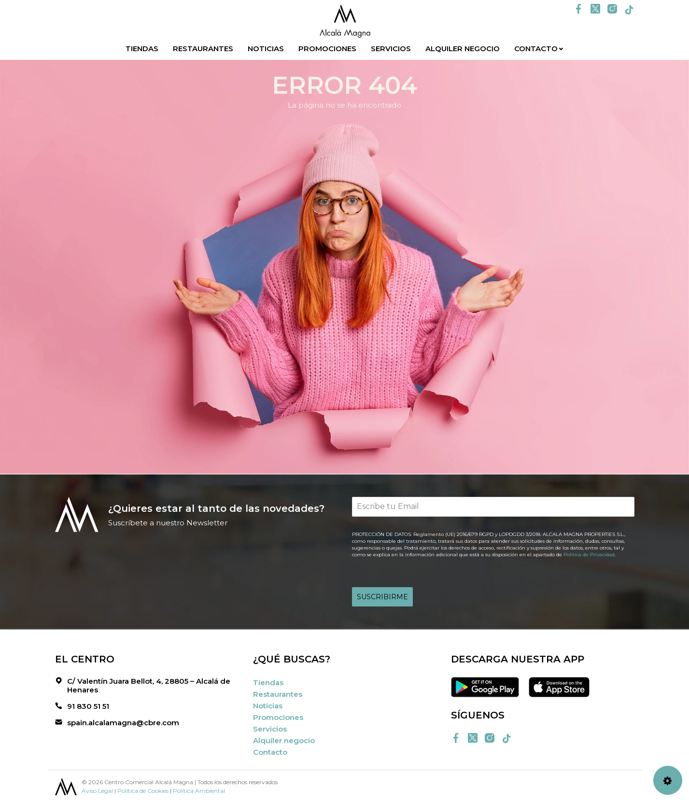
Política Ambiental (199, 790)
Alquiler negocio (462, 48)
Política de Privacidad (589, 554)
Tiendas (142, 48)
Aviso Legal (97, 790)
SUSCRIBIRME (382, 596)
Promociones (327, 48)
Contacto (536, 48)
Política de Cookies (143, 790)
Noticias (266, 48)
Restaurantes (203, 48)
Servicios (391, 48)
